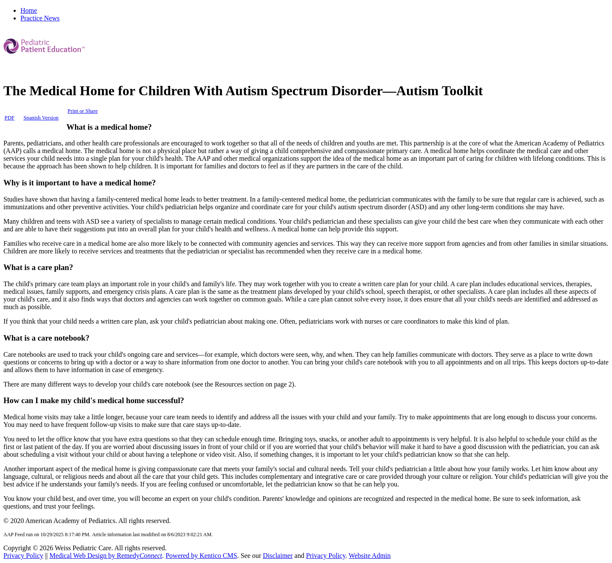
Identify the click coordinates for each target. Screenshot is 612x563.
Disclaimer (278, 555)
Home (28, 10)
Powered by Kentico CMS (201, 555)
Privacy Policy (23, 555)
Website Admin (370, 555)
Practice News (40, 18)
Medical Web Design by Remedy (105, 555)
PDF (9, 118)
